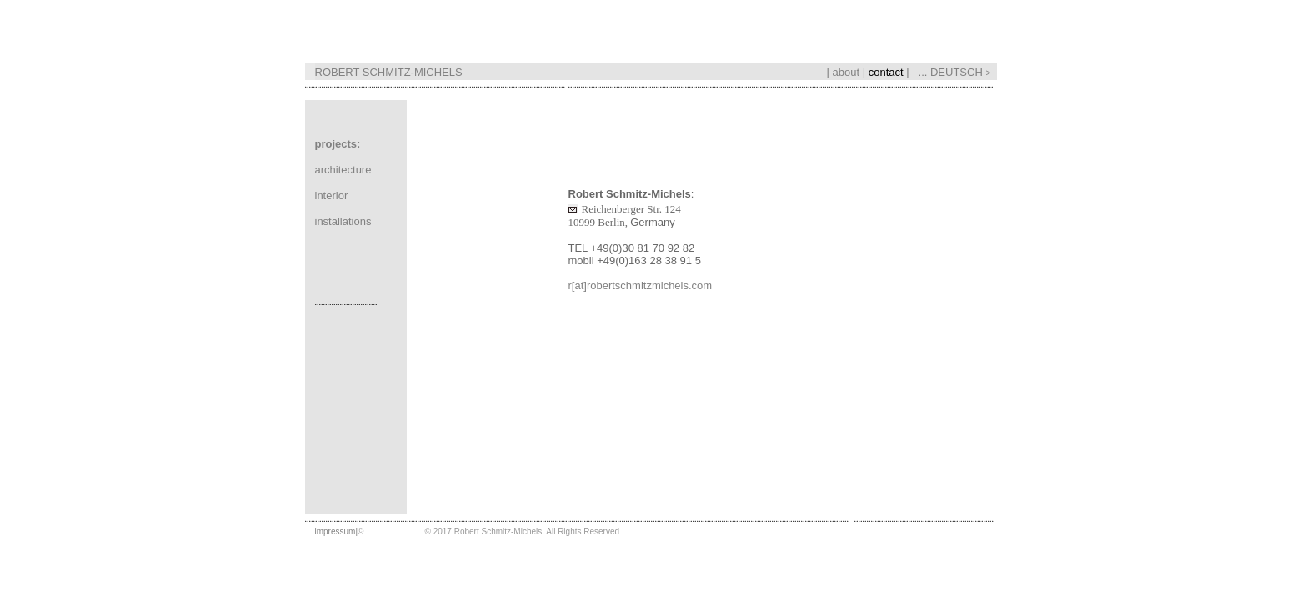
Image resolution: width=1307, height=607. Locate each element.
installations (343, 218)
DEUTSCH (963, 69)
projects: (338, 140)
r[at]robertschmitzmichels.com (640, 282)
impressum (335, 528)
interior (331, 192)
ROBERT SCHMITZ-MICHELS (389, 69)
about (846, 69)
